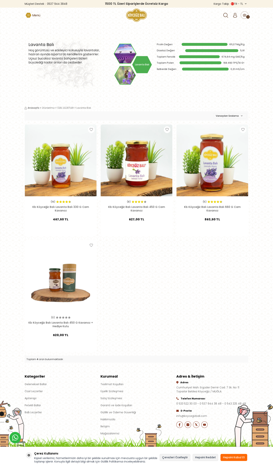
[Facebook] (180, 425)
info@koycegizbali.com (191, 416)
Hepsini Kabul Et (234, 457)
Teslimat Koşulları (111, 384)
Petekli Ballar (33, 405)
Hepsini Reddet (205, 457)
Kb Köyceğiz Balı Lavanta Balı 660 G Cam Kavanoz (212, 208)
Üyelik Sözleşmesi (111, 391)
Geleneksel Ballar (36, 384)
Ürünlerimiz (48, 107)
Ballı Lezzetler (33, 412)
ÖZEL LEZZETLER (65, 107)
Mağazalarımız (109, 433)
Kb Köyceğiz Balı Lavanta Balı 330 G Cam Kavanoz (60, 208)
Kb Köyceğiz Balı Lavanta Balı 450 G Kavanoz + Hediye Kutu (60, 324)
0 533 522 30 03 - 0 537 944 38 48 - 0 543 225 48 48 (211, 403)
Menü (36, 15)
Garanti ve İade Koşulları (116, 405)
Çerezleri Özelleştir (175, 457)
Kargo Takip (221, 4)
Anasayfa (32, 107)
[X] (199, 425)
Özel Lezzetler (34, 391)
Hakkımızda (107, 419)
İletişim (105, 426)
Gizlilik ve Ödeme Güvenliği (118, 412)
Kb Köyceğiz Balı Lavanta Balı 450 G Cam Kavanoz (136, 208)
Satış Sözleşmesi (111, 398)
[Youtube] (208, 425)
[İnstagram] (189, 425)
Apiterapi (30, 398)
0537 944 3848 (57, 4)
